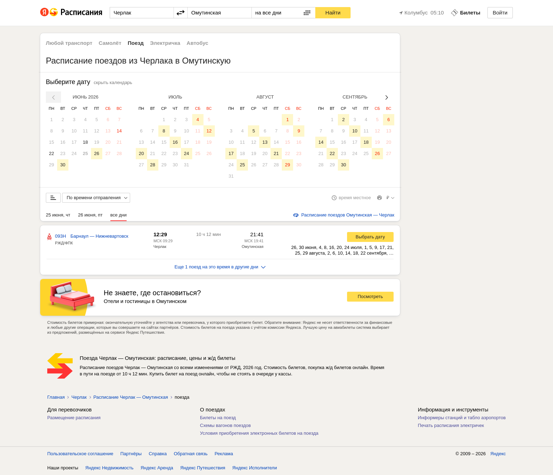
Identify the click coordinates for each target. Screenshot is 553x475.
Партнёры (130, 453)
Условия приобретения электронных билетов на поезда (259, 433)
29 (51, 164)
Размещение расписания (74, 417)
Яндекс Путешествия (202, 467)
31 (186, 164)
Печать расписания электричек (451, 425)
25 (85, 153)
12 (96, 130)
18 (85, 142)
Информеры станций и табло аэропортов (462, 417)
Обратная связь (191, 453)
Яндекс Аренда (157, 467)
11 (85, 130)
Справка (158, 453)
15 (51, 142)
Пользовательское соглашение (80, 453)
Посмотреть (370, 296)
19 (96, 142)
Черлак (159, 246)
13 (107, 130)
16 (62, 142)
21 (119, 142)
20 (107, 142)
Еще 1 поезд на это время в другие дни (220, 266)
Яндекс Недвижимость (109, 467)
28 (119, 153)
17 (74, 142)
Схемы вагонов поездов (225, 425)
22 (51, 153)
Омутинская (252, 246)
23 (62, 153)
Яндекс (498, 453)
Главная (56, 397)
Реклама (224, 453)
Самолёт (110, 43)
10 (74, 130)
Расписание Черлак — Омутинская (130, 397)
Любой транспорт (69, 43)
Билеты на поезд (218, 417)
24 (74, 153)
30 (62, 164)
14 (119, 130)
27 (107, 153)
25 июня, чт (58, 215)
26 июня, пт (90, 215)
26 (96, 153)
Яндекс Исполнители (254, 467)
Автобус (197, 43)
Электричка (165, 43)
